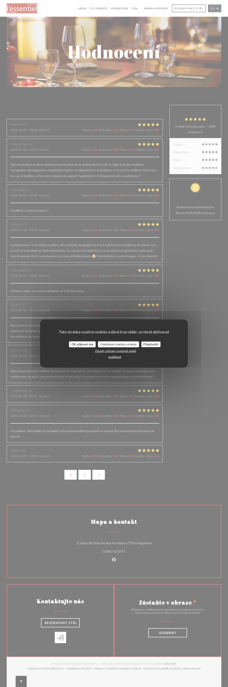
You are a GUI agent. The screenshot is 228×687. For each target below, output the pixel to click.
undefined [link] (114, 357)
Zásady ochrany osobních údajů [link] (115, 351)
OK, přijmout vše (82, 344)
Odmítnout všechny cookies (118, 344)
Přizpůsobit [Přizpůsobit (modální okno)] (150, 344)
